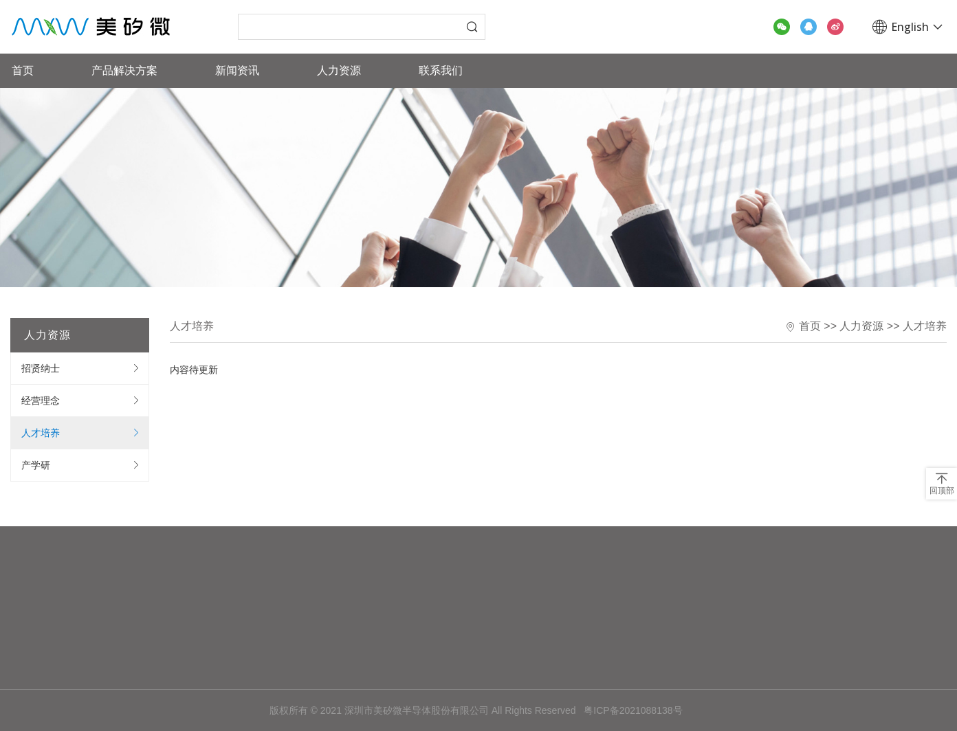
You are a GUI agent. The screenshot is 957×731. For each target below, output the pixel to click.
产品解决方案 (124, 70)
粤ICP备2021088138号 (633, 710)
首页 (23, 70)
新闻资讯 (237, 70)
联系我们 (441, 70)
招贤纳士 (40, 368)
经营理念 (40, 400)
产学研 (35, 465)
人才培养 (40, 432)
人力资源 (339, 70)
